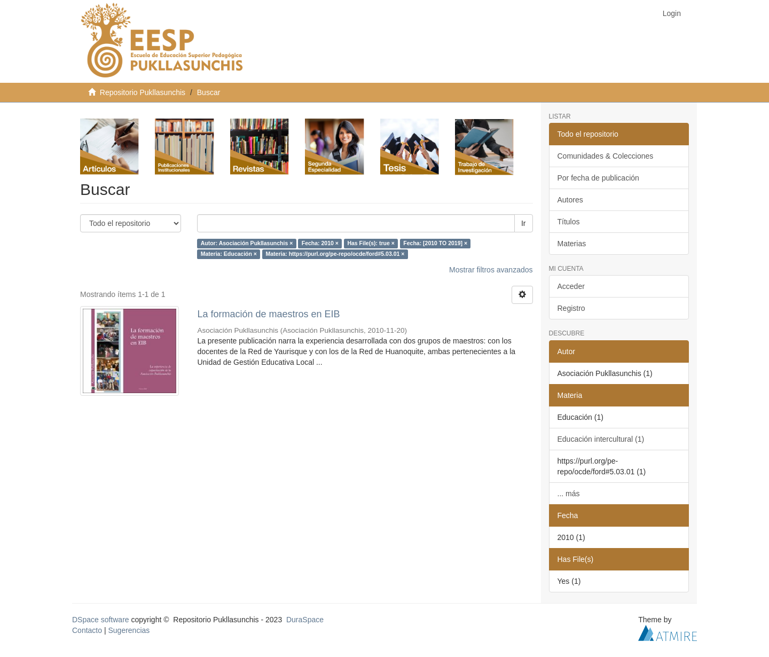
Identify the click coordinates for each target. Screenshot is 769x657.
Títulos (569, 221)
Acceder (571, 286)
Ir (523, 223)
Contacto (87, 630)
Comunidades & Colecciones (606, 156)
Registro (571, 308)
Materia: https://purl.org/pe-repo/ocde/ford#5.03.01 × (334, 254)
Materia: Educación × (229, 254)
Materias (572, 243)
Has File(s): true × (370, 243)
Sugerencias (129, 630)
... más (569, 493)
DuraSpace (305, 619)
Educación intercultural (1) (601, 439)
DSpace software (100, 619)
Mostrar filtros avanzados (490, 269)
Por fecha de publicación (598, 178)
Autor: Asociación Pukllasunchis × (247, 243)
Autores (570, 199)
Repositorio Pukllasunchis (142, 92)
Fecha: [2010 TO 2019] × (435, 243)
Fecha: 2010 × (320, 243)
